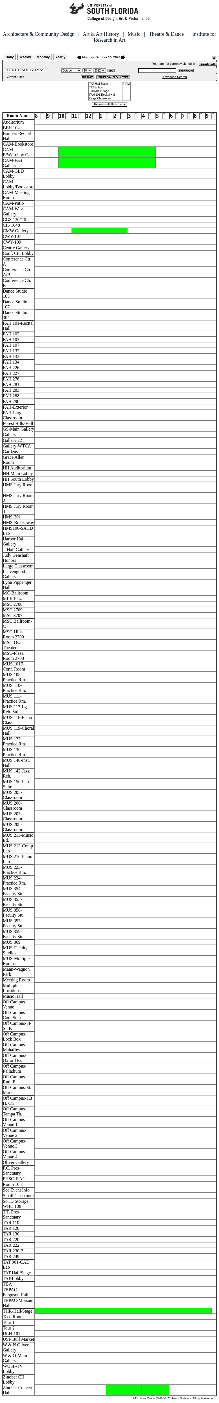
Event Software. (182, 1398)
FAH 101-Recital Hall (105, 95)
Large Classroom (105, 99)
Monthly (43, 57)
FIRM (126, 84)
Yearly (60, 57)
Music (134, 34)
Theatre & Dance (166, 34)
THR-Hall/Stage (105, 91)
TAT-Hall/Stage (105, 84)
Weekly (25, 57)
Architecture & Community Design (38, 34)
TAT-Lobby (105, 88)
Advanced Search (174, 77)
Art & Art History (101, 34)
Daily (10, 57)
